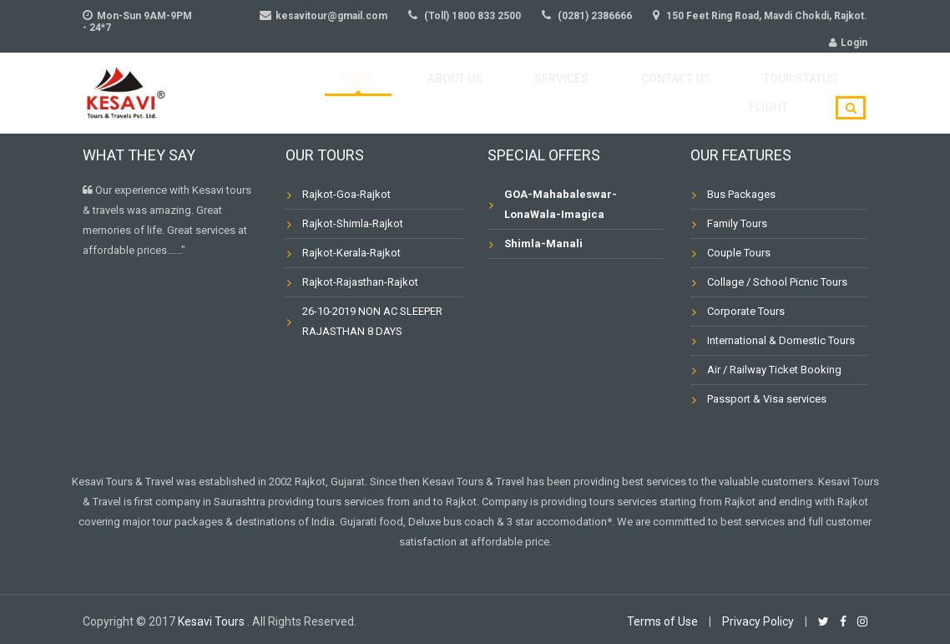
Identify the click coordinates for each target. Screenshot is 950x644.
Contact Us (581, 92)
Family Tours (737, 223)
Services (486, 92)
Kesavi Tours (212, 621)
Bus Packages (741, 194)
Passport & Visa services (766, 399)
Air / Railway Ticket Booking (774, 369)
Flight (779, 92)
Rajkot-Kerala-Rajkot (351, 252)
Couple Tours (739, 252)
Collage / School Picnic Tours (777, 282)
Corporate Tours (746, 311)
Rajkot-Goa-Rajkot (346, 194)
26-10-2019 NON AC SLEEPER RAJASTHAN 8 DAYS (372, 321)
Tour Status (688, 92)
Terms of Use (662, 621)
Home (325, 92)
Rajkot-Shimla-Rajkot (352, 223)
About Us (400, 92)
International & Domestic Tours (781, 340)
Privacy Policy (758, 621)
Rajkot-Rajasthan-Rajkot (360, 282)
